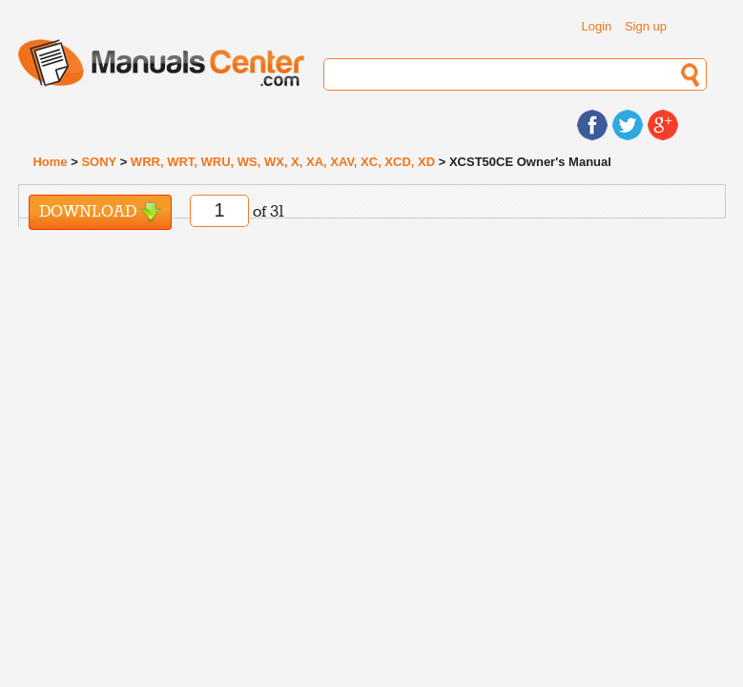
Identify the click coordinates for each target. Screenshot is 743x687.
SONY (98, 162)
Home (49, 162)
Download (100, 212)
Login (597, 26)
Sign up (646, 26)
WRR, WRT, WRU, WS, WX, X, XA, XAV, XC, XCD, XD (283, 162)
